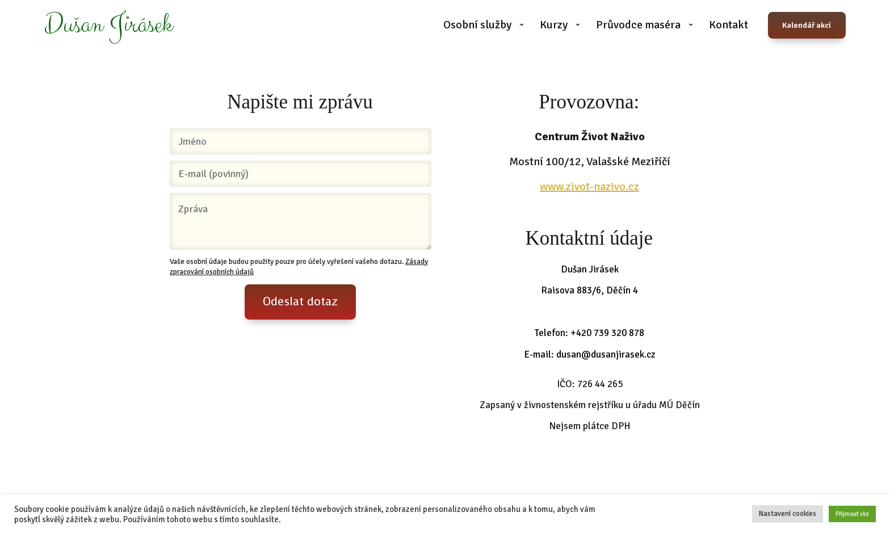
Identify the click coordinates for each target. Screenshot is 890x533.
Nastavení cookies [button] (787, 513)
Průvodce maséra (638, 25)
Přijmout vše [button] (852, 514)
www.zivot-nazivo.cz (589, 186)
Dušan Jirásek (108, 25)
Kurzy (554, 25)
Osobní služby (477, 25)
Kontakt (728, 25)
